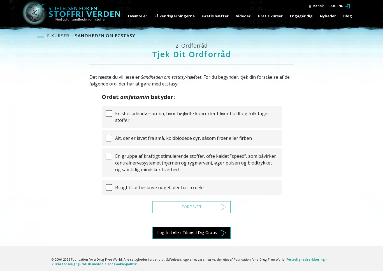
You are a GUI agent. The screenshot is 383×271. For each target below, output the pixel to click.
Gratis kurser (270, 15)
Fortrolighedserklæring (305, 259)
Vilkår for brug (63, 264)
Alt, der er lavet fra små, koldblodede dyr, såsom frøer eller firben (183, 138)
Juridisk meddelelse (94, 264)
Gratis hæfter (215, 15)
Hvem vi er (137, 15)
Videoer (243, 15)
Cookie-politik (125, 264)
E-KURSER (58, 36)
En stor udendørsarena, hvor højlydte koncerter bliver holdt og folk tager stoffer (192, 116)
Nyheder (328, 15)
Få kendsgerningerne (174, 15)
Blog (347, 15)
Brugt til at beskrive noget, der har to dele (159, 187)
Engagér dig (301, 15)
